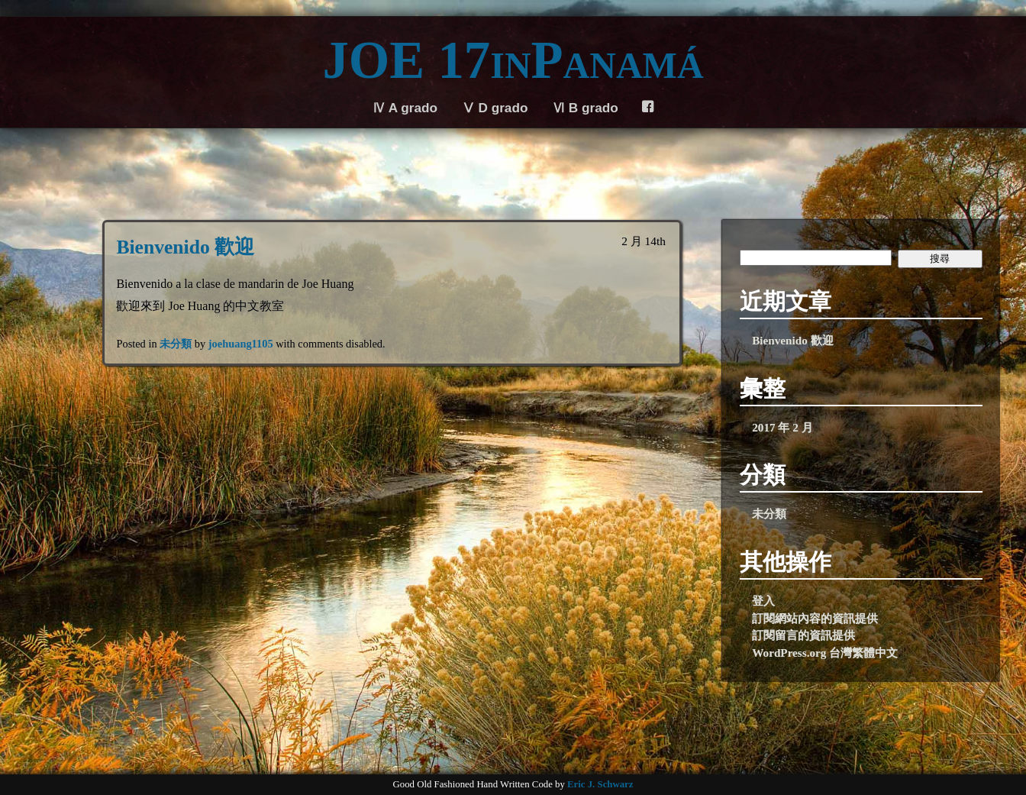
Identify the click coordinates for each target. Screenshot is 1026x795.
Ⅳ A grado (405, 107)
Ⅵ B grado (585, 107)
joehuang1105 (240, 344)
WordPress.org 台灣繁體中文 (825, 652)
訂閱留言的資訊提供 (803, 635)
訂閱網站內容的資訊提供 (815, 618)
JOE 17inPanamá (512, 60)
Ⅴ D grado (495, 107)
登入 (763, 600)
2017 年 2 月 (782, 427)
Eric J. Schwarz (600, 784)
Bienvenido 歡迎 (185, 247)
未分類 (176, 344)
